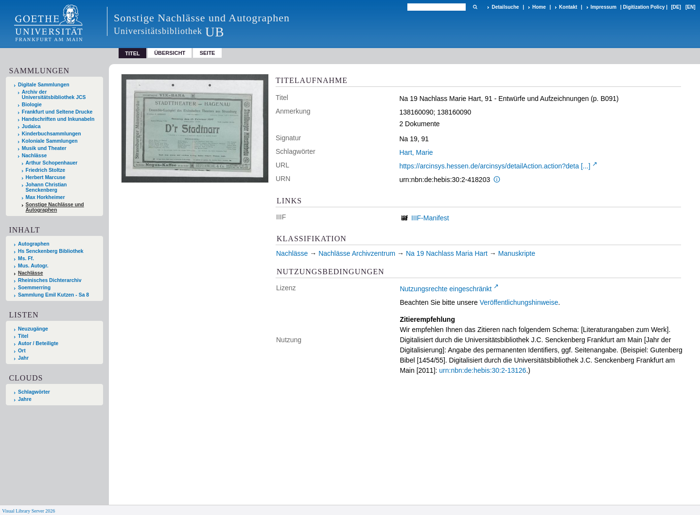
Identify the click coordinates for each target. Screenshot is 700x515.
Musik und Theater (44, 148)
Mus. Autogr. (33, 265)
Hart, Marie (416, 152)
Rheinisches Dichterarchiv (50, 280)
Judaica (31, 126)
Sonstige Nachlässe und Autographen (55, 207)
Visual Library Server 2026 (28, 511)
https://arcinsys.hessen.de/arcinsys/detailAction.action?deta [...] (494, 166)
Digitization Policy (644, 7)
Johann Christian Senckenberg (46, 187)
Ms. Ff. (26, 258)
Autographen (34, 244)
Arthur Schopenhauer (52, 163)
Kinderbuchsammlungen (51, 133)
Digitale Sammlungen (44, 84)
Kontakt (568, 7)
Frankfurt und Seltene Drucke (57, 112)
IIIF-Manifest (430, 218)
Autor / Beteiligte (38, 343)
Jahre (25, 399)
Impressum (603, 7)
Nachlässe (34, 155)
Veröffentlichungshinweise (519, 302)
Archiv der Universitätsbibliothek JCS (54, 94)
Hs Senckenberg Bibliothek (51, 251)
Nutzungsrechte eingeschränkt (445, 289)
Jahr (23, 358)
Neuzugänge (33, 329)
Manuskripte (516, 253)
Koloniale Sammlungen (50, 141)
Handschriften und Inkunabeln (58, 119)
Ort (22, 350)
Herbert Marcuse (46, 177)
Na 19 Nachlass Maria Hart (447, 253)
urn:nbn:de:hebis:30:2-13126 (482, 370)
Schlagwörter (34, 392)
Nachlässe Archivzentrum (356, 253)
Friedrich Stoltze (45, 170)
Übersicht (169, 53)
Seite (207, 53)
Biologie (32, 104)
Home (539, 7)
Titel (23, 336)
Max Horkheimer (45, 197)
